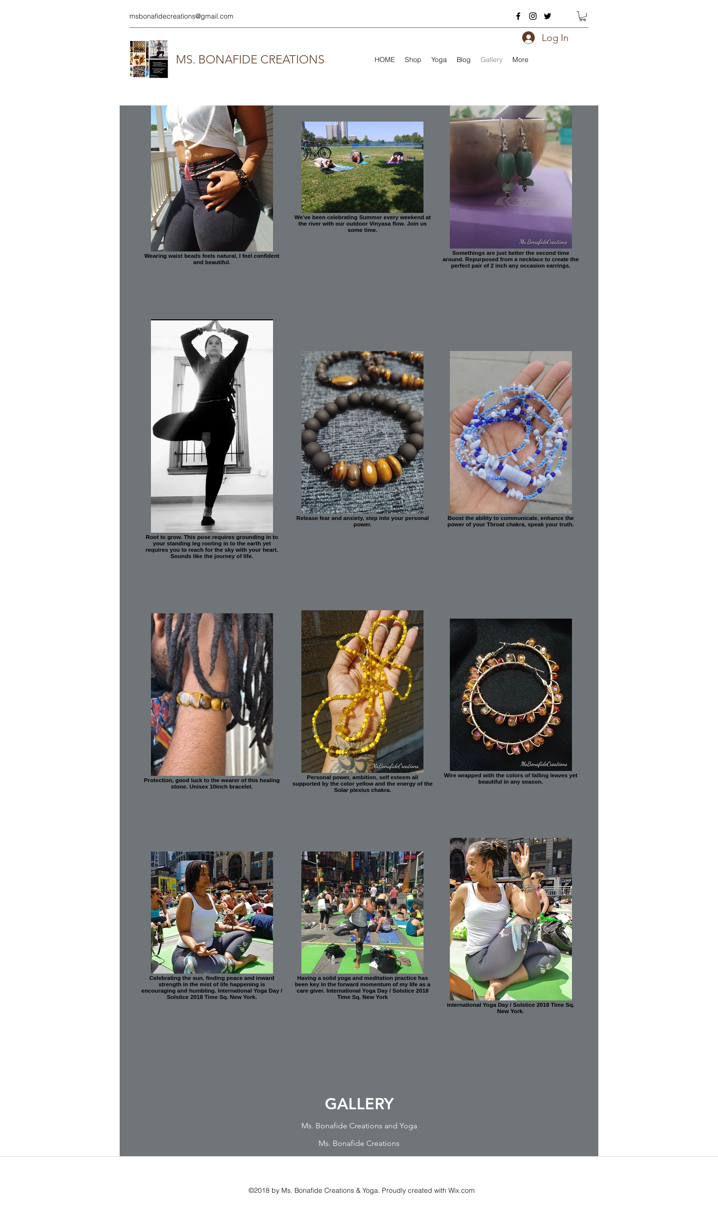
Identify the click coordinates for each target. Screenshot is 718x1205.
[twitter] (547, 16)
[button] (583, 16)
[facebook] (518, 16)
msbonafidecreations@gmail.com (181, 16)
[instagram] (533, 16)
